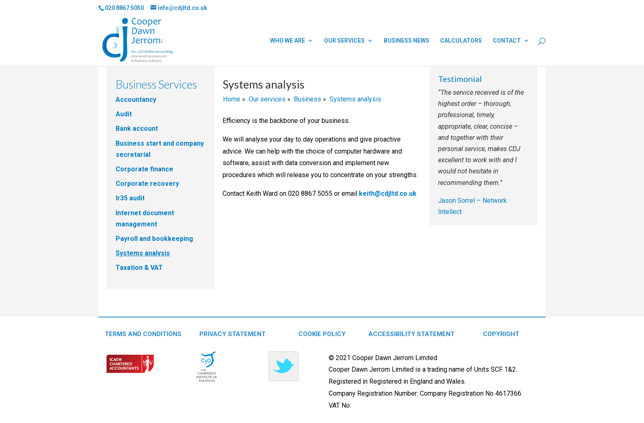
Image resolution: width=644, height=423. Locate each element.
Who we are (287, 41)
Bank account (137, 128)
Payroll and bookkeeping (154, 239)
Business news (406, 41)
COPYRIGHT (501, 334)
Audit (124, 114)
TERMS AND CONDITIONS (143, 334)
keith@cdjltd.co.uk (387, 193)
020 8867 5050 (124, 8)
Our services (344, 41)
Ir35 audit (130, 198)
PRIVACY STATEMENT (232, 334)
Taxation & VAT (139, 268)
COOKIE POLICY (322, 334)
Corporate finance (144, 169)
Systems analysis (143, 253)
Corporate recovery (147, 183)
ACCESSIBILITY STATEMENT (411, 334)
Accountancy (136, 99)
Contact (507, 41)
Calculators (461, 41)
